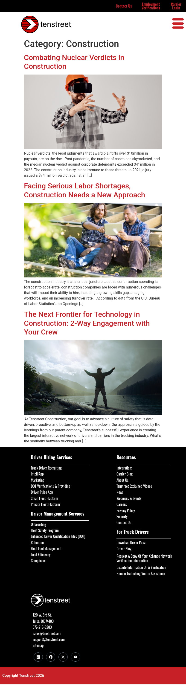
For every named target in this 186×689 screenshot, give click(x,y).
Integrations (124, 468)
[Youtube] (75, 657)
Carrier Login (176, 6)
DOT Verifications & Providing (50, 486)
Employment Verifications (151, 6)
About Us (122, 480)
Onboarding (38, 524)
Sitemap (38, 645)
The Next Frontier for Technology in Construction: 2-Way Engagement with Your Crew (87, 323)
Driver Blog (123, 548)
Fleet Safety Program (45, 530)
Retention (37, 542)
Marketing (37, 480)
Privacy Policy (125, 510)
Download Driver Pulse (131, 542)
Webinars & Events (128, 498)
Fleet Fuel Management (46, 548)
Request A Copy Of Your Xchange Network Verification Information (144, 558)
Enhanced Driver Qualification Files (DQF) (58, 536)
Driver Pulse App (42, 492)
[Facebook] (50, 657)
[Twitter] (63, 657)
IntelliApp (37, 474)
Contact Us (124, 6)
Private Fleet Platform (45, 504)
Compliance (38, 560)
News (120, 492)
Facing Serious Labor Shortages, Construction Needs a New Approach (84, 190)
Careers (121, 504)
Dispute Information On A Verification (141, 567)
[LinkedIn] (38, 657)
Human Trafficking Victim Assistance (140, 573)
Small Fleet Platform (44, 498)
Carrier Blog (124, 474)
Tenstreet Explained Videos (134, 486)
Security (122, 516)
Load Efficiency (41, 554)
